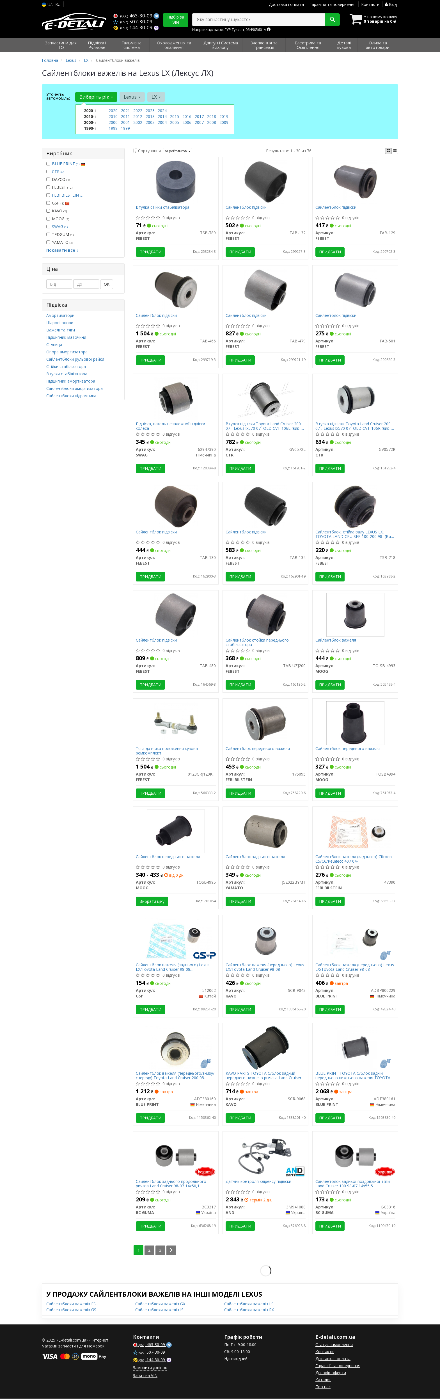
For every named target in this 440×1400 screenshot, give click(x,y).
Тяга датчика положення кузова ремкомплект (167, 751)
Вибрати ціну (152, 902)
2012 (137, 116)
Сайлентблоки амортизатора (74, 388)
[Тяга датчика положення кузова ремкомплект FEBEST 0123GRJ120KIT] (176, 723)
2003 (150, 122)
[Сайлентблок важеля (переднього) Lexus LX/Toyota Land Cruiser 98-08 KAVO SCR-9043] (265, 940)
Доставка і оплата (286, 4)
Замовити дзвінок (150, 1369)
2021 (125, 110)
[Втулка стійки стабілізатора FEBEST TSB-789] (176, 181)
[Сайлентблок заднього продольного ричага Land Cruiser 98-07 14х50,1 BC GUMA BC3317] (175, 1157)
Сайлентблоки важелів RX (249, 1311)
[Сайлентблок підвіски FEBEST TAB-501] (355, 289)
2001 (125, 122)
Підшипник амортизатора (70, 381)
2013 (150, 116)
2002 (137, 122)
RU (58, 4)
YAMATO (59, 242)
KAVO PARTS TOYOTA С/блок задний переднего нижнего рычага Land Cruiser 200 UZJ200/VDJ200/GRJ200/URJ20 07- (263, 1076)
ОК (106, 284)
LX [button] (156, 97)
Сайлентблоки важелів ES (71, 1305)
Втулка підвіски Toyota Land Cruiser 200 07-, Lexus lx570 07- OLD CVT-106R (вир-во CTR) (353, 426)
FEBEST (59, 187)
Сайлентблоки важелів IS (159, 1311)
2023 (150, 110)
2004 (162, 122)
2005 (174, 122)
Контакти (370, 4)
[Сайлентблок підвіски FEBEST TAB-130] (176, 506)
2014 (162, 116)
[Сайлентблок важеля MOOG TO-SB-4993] (355, 615)
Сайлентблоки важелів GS (71, 1311)
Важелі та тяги (60, 330)
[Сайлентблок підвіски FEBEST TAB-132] (265, 181)
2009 (223, 122)
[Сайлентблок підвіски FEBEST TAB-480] (176, 615)
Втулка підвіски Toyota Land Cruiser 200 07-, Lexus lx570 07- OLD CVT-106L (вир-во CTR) (263, 426)
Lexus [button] (132, 97)
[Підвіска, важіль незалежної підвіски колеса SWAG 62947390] (176, 398)
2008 (211, 122)
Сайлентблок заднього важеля (255, 858)
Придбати (151, 251)
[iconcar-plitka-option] (388, 151)
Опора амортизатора (67, 351)
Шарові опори (59, 322)
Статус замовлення (334, 1346)
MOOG (57, 218)
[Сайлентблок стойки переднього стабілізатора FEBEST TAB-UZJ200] (265, 615)
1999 (125, 128)
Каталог (323, 1381)
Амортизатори (60, 315)
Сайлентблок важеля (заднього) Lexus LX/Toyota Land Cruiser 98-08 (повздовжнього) (173, 968)
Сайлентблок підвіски (246, 207)
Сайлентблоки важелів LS (249, 1305)
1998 (113, 128)
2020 (113, 110)
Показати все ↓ (62, 250)
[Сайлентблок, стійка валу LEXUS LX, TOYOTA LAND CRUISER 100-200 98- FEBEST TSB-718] (355, 506)
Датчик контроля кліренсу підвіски (258, 1183)
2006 (186, 122)
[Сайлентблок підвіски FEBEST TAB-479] (265, 289)
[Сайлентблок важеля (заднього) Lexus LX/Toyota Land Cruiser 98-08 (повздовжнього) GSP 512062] (176, 940)
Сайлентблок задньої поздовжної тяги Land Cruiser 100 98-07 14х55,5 (352, 1185)
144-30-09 (133, 27)
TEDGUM (60, 234)
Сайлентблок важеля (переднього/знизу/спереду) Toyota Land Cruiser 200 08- (175, 1076)
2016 (186, 116)
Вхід (391, 4)
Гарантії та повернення (337, 1367)
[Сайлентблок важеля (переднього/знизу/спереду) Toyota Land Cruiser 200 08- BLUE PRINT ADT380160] (176, 1048)
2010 (113, 116)
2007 (199, 122)
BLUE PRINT (68, 163)
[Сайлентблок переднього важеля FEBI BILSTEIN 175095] (265, 723)
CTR (58, 171)
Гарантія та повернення (333, 4)
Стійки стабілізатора (66, 366)
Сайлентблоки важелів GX (160, 1305)
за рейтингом (177, 151)
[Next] (171, 1252)
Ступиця (54, 344)
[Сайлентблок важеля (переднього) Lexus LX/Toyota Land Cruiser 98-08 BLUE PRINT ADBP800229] (355, 940)
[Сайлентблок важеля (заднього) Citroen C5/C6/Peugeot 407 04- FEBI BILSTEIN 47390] (355, 832)
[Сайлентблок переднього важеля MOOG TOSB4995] (176, 832)
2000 (113, 122)
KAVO (56, 210)
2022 (137, 110)
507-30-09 (132, 21)
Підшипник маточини (66, 337)
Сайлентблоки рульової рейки (75, 359)
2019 (223, 116)
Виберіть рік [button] (96, 97)
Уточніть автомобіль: (58, 96)
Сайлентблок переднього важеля (258, 749)
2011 (125, 116)
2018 (211, 116)
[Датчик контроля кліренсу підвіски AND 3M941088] (266, 1157)
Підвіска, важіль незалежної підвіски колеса (170, 426)
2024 (162, 110)
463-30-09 (133, 15)
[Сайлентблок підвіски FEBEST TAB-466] (176, 289)
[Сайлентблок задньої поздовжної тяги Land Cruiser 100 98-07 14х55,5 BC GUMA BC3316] (355, 1157)
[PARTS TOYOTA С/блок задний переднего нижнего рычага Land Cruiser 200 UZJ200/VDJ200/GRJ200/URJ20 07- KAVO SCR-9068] (265, 1048)
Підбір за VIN (175, 19)
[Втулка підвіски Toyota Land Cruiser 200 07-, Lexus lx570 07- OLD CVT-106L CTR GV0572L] (265, 398)
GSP (58, 203)
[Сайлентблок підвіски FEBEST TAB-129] (355, 181)
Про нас (323, 1388)
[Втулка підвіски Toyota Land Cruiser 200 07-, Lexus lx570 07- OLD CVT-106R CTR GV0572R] (355, 398)
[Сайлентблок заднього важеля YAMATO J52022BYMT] (266, 832)
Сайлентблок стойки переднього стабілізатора (257, 643)
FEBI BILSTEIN (67, 195)
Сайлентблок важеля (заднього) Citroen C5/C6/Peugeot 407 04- (353, 860)
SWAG (60, 226)
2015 (174, 116)
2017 (199, 116)
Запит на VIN (145, 1376)
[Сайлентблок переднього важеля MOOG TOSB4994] (355, 723)
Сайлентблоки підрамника (71, 395)
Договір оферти (330, 1374)
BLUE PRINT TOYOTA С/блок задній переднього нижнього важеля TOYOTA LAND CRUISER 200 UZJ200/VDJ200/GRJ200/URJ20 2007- (352, 1076)
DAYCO (58, 179)
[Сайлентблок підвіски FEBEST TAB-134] (265, 506)
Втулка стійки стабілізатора (163, 207)
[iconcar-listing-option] (394, 151)
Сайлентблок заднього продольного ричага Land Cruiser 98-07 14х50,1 (171, 1185)
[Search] (331, 19)
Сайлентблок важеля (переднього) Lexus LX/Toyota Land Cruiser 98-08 (265, 968)
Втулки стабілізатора (66, 373)
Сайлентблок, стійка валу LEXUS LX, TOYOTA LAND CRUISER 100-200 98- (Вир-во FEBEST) (355, 534)
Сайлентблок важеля (335, 641)
